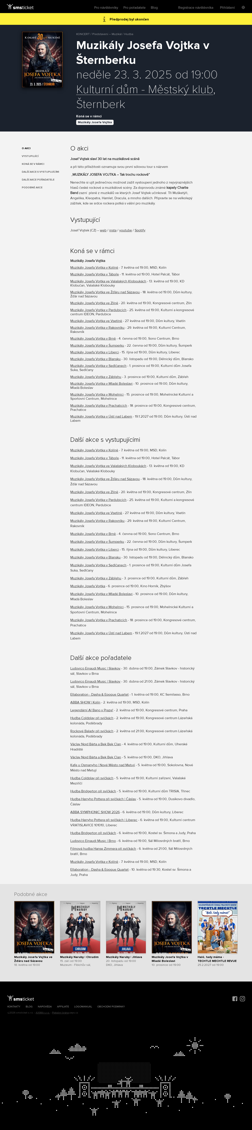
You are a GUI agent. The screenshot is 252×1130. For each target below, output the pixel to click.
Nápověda (45, 1006)
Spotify (140, 230)
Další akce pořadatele (38, 179)
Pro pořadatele (134, 7)
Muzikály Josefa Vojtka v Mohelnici (97, 394)
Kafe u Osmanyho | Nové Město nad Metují (102, 765)
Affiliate (63, 1006)
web (103, 230)
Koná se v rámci (33, 164)
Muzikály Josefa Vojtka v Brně (93, 338)
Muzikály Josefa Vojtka (95, 122)
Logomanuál (83, 1006)
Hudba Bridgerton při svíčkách (93, 791)
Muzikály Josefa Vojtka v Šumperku (97, 345)
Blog (154, 7)
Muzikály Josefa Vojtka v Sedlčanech (98, 366)
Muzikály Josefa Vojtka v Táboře (94, 274)
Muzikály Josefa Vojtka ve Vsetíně (96, 321)
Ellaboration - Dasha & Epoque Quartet (99, 694)
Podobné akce (32, 187)
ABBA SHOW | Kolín (85, 702)
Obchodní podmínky (111, 1006)
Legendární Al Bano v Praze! (91, 710)
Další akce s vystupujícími (40, 172)
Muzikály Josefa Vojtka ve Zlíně (94, 303)
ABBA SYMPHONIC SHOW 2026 (95, 812)
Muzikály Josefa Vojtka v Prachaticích (98, 405)
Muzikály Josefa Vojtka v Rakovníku (97, 328)
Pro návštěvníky (106, 7)
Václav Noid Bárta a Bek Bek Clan (95, 744)
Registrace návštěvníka (195, 7)
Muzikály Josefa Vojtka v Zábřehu (95, 377)
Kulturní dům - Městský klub (144, 90)
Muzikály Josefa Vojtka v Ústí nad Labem (101, 416)
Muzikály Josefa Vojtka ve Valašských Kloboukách (108, 281)
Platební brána (60, 1012)
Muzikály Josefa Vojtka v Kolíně (94, 267)
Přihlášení (227, 7)
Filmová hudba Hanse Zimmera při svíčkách (103, 849)
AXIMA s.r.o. (43, 1012)
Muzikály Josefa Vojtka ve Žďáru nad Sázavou (105, 292)
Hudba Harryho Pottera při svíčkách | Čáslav (103, 799)
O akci (26, 148)
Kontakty (13, 1006)
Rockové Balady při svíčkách (91, 731)
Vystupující (30, 156)
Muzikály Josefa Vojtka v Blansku (95, 359)
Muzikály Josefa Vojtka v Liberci (94, 352)
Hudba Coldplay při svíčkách (91, 718)
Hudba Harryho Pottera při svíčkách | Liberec (103, 820)
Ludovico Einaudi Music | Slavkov (95, 668)
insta (112, 230)
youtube (125, 230)
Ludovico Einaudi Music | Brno (93, 841)
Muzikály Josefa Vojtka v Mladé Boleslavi (101, 383)
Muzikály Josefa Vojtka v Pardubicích (98, 310)
